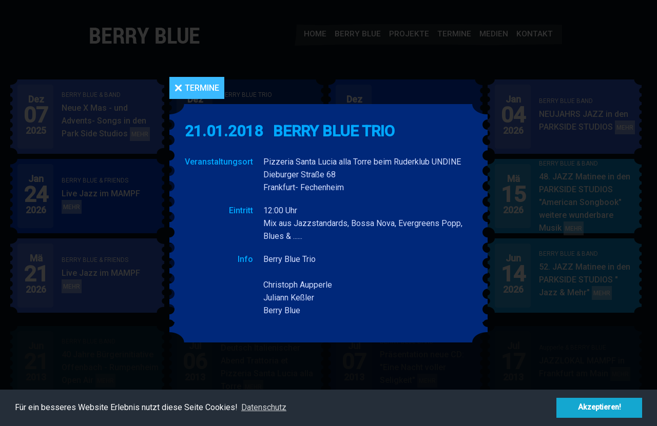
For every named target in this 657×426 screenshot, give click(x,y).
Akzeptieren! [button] (599, 407)
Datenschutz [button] (263, 407)
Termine (202, 88)
